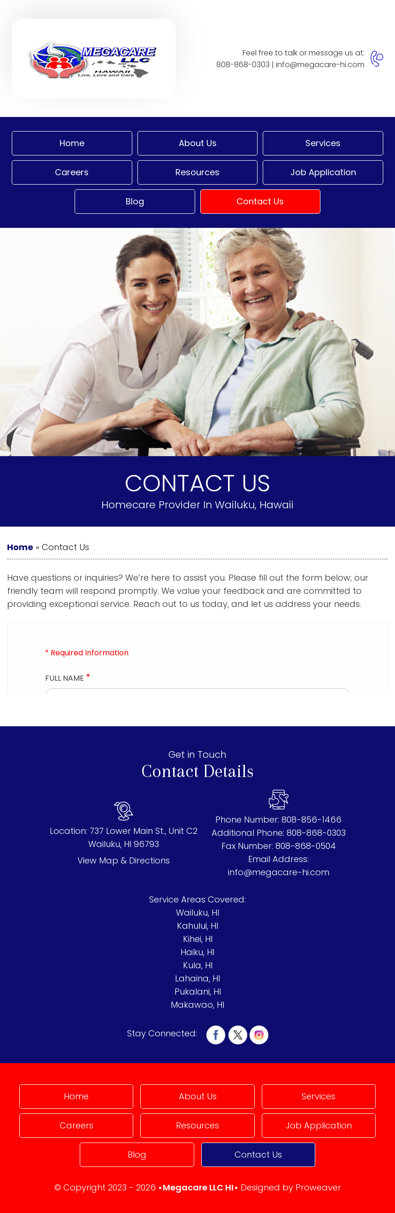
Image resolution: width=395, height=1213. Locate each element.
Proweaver (318, 1187)
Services (323, 143)
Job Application (323, 172)
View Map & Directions (123, 860)
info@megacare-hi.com (320, 64)
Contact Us (260, 201)
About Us (198, 143)
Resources (197, 172)
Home (72, 143)
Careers (72, 172)
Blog (135, 201)
